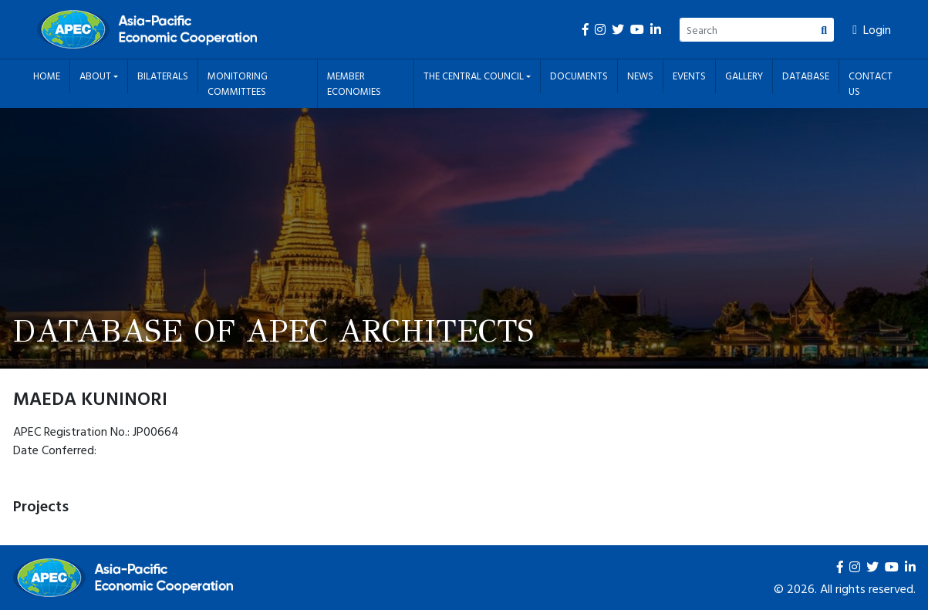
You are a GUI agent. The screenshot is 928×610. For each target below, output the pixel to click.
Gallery (744, 75)
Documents (579, 75)
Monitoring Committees (238, 83)
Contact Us (871, 83)
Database (805, 75)
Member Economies (354, 83)
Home (46, 75)
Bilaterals (162, 75)
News (640, 75)
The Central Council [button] (475, 75)
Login (871, 29)
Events (689, 75)
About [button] (96, 75)
